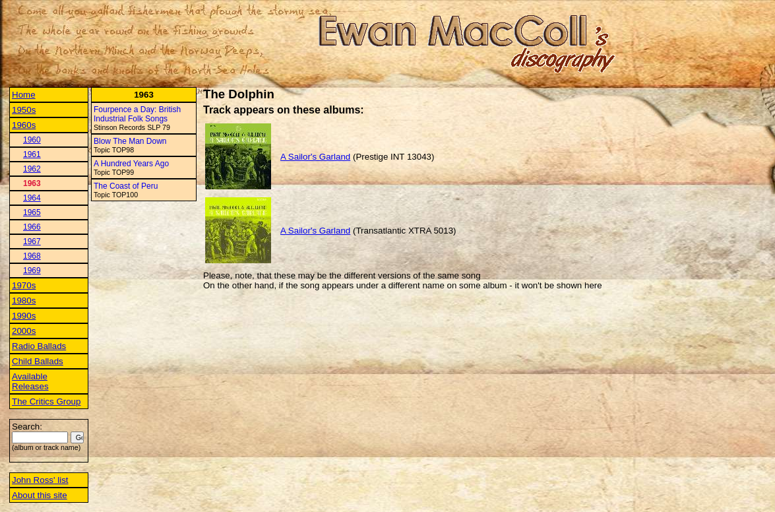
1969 (32, 270)
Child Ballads (37, 361)
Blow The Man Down (130, 141)
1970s (24, 285)
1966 (32, 227)
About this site (39, 495)
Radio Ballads (39, 346)
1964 (32, 198)
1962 (32, 169)
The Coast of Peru (126, 186)
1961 (32, 154)
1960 (32, 139)
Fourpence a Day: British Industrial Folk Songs (137, 114)
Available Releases (30, 381)
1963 (32, 183)
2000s (24, 331)
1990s (24, 316)
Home (24, 95)
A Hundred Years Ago (131, 163)
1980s (24, 300)
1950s (24, 110)
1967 (32, 241)
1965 (32, 212)
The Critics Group (46, 401)
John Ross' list (40, 480)
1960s (24, 125)
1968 (32, 256)
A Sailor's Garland (315, 157)
